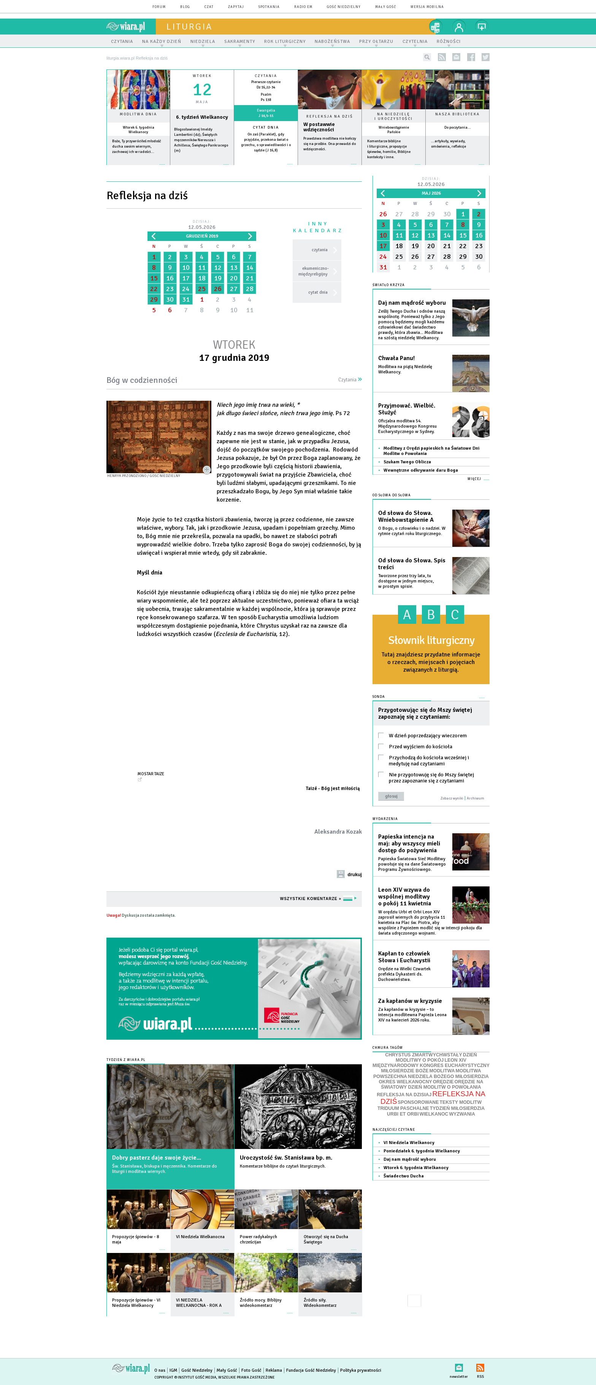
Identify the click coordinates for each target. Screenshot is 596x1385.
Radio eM (303, 7)
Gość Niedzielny (344, 7)
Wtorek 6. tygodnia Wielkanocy (138, 129)
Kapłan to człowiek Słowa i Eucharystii (404, 957)
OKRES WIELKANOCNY (405, 1081)
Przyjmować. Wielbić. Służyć (406, 409)
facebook (471, 57)
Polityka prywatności (360, 1370)
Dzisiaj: (202, 225)
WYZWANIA (462, 1114)
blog (185, 7)
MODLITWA (442, 1070)
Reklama (274, 1370)
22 (154, 289)
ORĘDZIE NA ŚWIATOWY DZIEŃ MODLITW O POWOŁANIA (432, 1084)
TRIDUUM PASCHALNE (403, 1108)
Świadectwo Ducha (404, 1176)
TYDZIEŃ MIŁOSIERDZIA (457, 1108)
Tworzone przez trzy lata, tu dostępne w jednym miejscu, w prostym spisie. (406, 581)
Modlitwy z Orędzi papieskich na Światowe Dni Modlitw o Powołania (431, 450)
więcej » (138, 168)
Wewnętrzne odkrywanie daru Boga (421, 470)
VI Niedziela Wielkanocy (409, 1143)
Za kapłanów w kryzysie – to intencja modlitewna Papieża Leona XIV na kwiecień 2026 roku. (412, 1015)
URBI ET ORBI (402, 1114)
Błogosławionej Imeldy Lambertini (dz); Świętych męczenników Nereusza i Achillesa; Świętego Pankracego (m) (201, 140)
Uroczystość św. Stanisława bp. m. (286, 1157)
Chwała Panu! (396, 358)
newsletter (456, 57)
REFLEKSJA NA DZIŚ (432, 1098)
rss (442, 57)
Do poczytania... (457, 127)
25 (202, 289)
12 (218, 267)
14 (250, 267)
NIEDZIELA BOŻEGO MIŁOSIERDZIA (448, 1076)
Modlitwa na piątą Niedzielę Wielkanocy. (405, 369)
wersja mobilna (427, 7)
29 (154, 299)
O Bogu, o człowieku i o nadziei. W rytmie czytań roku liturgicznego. (411, 531)
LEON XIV (455, 1060)
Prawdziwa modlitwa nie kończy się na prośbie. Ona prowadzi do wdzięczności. (329, 143)
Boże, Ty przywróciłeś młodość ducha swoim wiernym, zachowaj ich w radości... (136, 146)
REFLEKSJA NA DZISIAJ (404, 1094)
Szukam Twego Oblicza (407, 462)
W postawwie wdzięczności (319, 127)
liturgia (189, 26)
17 (186, 278)
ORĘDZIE (443, 1081)
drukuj (354, 874)
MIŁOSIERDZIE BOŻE (404, 1070)
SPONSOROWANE (418, 1102)
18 (202, 278)
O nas (159, 1370)
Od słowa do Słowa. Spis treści (411, 564)
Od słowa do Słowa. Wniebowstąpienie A (406, 516)
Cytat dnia (266, 127)
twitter (486, 57)
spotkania (269, 7)
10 (186, 267)
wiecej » (202, 168)
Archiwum (475, 798)
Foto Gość (251, 1370)
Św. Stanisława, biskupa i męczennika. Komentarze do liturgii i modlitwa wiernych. (164, 1168)
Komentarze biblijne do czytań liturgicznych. (283, 1166)
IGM (173, 1370)
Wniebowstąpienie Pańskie (394, 129)
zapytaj (236, 7)
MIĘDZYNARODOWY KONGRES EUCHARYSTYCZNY (431, 1065)
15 (154, 278)
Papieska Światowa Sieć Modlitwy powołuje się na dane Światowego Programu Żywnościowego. (412, 864)
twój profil (459, 26)
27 (234, 289)
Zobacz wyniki (452, 798)
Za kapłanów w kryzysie (410, 1001)
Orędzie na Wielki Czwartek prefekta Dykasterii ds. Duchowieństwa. (404, 974)
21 (250, 278)
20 (234, 278)
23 (170, 289)
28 (250, 289)
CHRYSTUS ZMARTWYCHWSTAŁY (423, 1055)
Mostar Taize (151, 773)
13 (234, 267)
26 (218, 289)
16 (170, 278)
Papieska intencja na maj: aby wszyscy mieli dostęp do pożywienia (409, 843)
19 (218, 278)
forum (159, 7)
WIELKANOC (434, 1114)
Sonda (378, 697)
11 (202, 267)
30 (170, 299)
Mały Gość (385, 7)
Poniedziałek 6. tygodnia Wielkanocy (422, 1151)
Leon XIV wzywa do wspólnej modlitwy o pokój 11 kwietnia (404, 896)
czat (209, 7)
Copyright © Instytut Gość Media (185, 1377)
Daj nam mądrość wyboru (412, 302)
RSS (480, 1366)
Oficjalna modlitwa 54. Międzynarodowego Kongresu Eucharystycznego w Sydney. (407, 426)
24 (186, 289)
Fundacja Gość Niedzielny (311, 1370)
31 (186, 299)
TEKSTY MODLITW (460, 1102)
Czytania (350, 380)
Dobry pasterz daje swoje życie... (156, 1157)
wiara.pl (131, 27)
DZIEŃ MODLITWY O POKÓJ (436, 1057)
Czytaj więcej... (329, 168)
